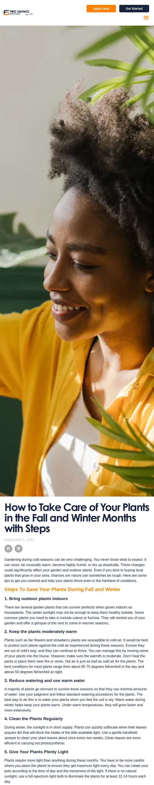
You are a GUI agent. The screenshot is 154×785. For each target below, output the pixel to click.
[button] (146, 17)
